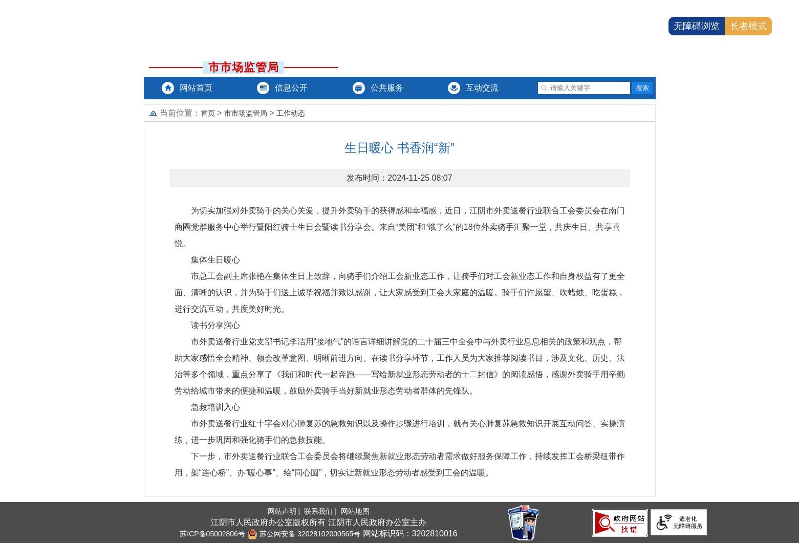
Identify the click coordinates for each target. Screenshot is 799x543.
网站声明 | (285, 511)
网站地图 (355, 511)
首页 (208, 113)
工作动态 (290, 113)
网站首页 (196, 87)
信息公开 (291, 87)
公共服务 (387, 87)
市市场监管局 (245, 113)
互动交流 (482, 87)
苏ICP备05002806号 (212, 534)
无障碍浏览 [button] (697, 26)
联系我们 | (321, 511)
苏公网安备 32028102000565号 (303, 534)
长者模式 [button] (748, 26)
